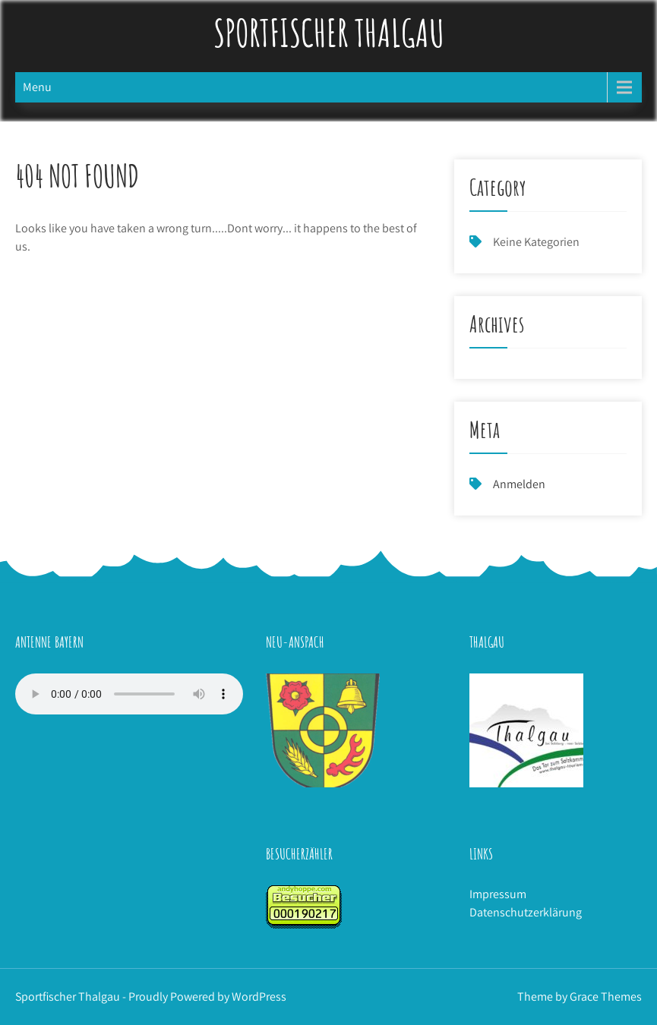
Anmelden (519, 484)
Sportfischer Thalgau (328, 32)
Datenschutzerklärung (525, 912)
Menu (37, 87)
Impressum (497, 894)
